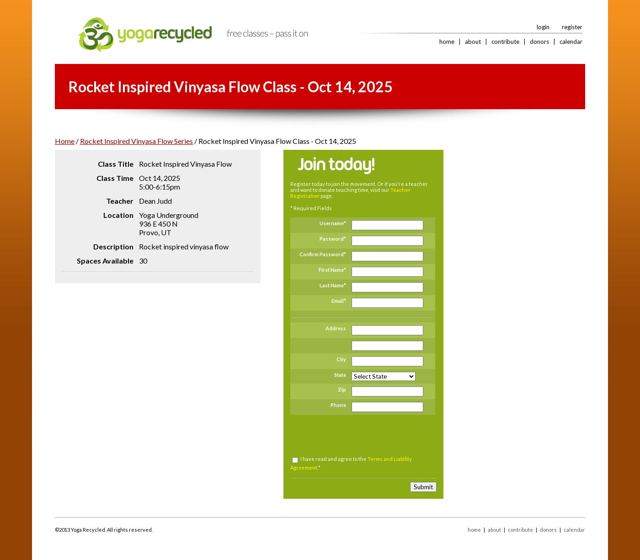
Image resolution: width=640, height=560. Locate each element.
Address (335, 328)
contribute (505, 41)
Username (332, 223)
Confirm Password (321, 254)
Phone (338, 405)
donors (539, 41)
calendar (571, 41)
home (446, 41)
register (572, 27)
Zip (342, 389)
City (341, 359)
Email (337, 301)
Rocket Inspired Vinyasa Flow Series (136, 141)
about (473, 41)
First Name (331, 270)
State (340, 375)
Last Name (332, 285)
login (543, 27)
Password (332, 239)
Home (65, 141)
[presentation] (362, 435)
